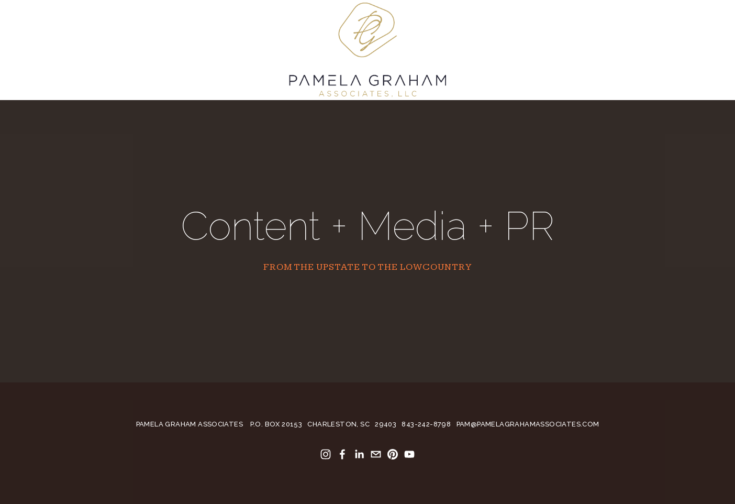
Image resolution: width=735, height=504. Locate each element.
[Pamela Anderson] (325, 454)
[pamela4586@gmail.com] (376, 454)
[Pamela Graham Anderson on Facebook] (342, 454)
